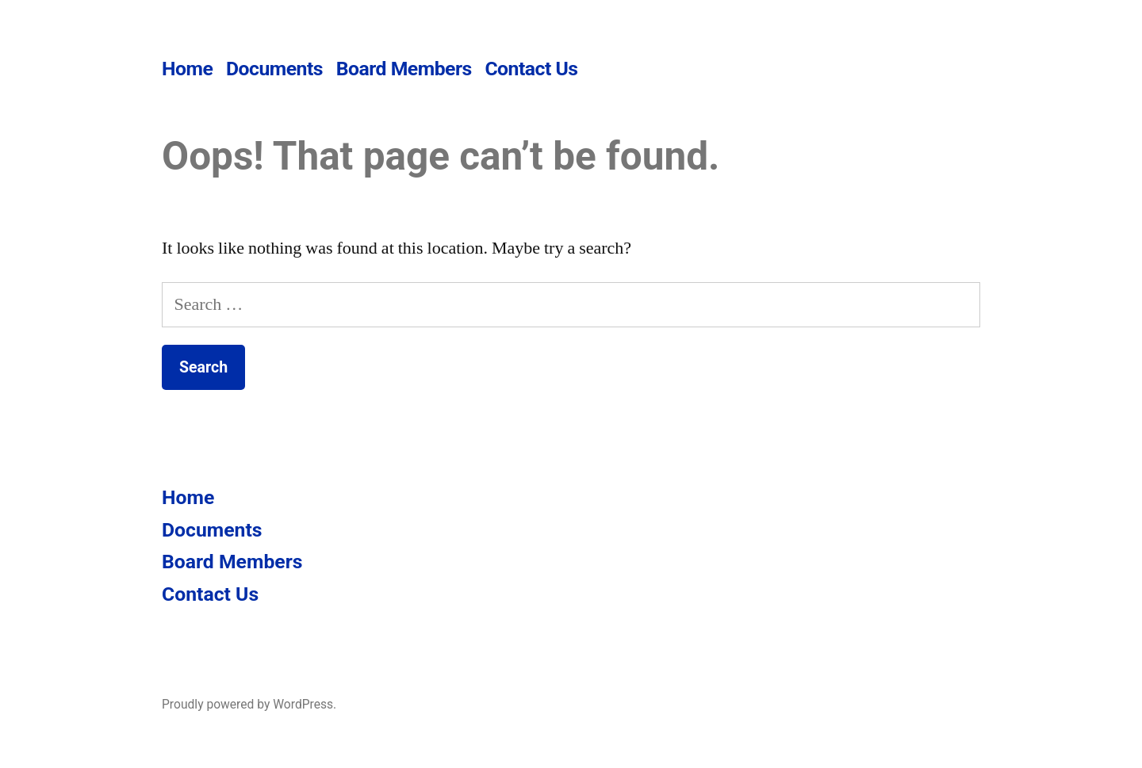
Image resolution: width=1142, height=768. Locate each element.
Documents (274, 68)
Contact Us (531, 68)
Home (187, 68)
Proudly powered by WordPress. (249, 704)
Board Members (404, 68)
